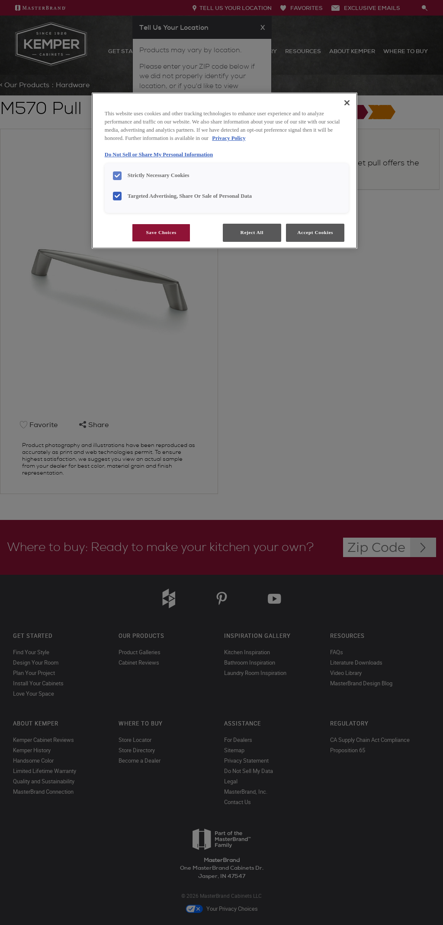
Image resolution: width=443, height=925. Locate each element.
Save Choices (161, 232)
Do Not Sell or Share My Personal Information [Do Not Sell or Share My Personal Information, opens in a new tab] (159, 155)
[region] (224, 170)
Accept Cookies (315, 232)
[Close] (346, 102)
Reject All (252, 232)
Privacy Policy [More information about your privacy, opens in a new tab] (228, 138)
